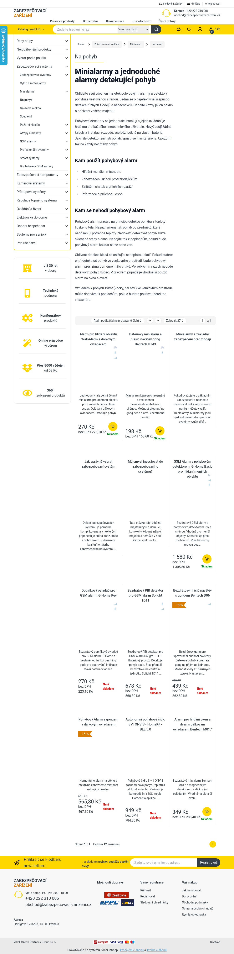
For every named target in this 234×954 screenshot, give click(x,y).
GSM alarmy (28, 141)
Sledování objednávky (154, 902)
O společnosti (141, 21)
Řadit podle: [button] (118, 321)
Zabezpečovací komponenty (37, 175)
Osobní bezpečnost (31, 226)
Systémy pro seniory (32, 234)
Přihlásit (145, 890)
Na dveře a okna (30, 108)
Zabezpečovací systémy (34, 66)
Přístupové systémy (31, 192)
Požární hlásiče (30, 124)
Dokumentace (115, 21)
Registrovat (208, 862)
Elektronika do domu (32, 217)
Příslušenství (26, 243)
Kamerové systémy (31, 183)
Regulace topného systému (37, 200)
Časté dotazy (167, 21)
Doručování (90, 21)
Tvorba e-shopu (157, 950)
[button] (200, 29)
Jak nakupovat (191, 890)
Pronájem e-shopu (132, 950)
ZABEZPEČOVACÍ (30, 13)
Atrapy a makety (30, 133)
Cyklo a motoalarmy (33, 83)
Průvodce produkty (62, 21)
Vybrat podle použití (31, 58)
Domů (80, 44)
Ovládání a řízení (29, 209)
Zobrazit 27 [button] (175, 321)
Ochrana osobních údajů (197, 908)
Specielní (26, 116)
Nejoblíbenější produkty (34, 49)
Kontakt (179, 10)
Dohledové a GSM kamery (36, 166)
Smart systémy (29, 158)
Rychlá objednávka (194, 914)
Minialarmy (27, 91)
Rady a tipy (25, 41)
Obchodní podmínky (195, 902)
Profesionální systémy (34, 149)
